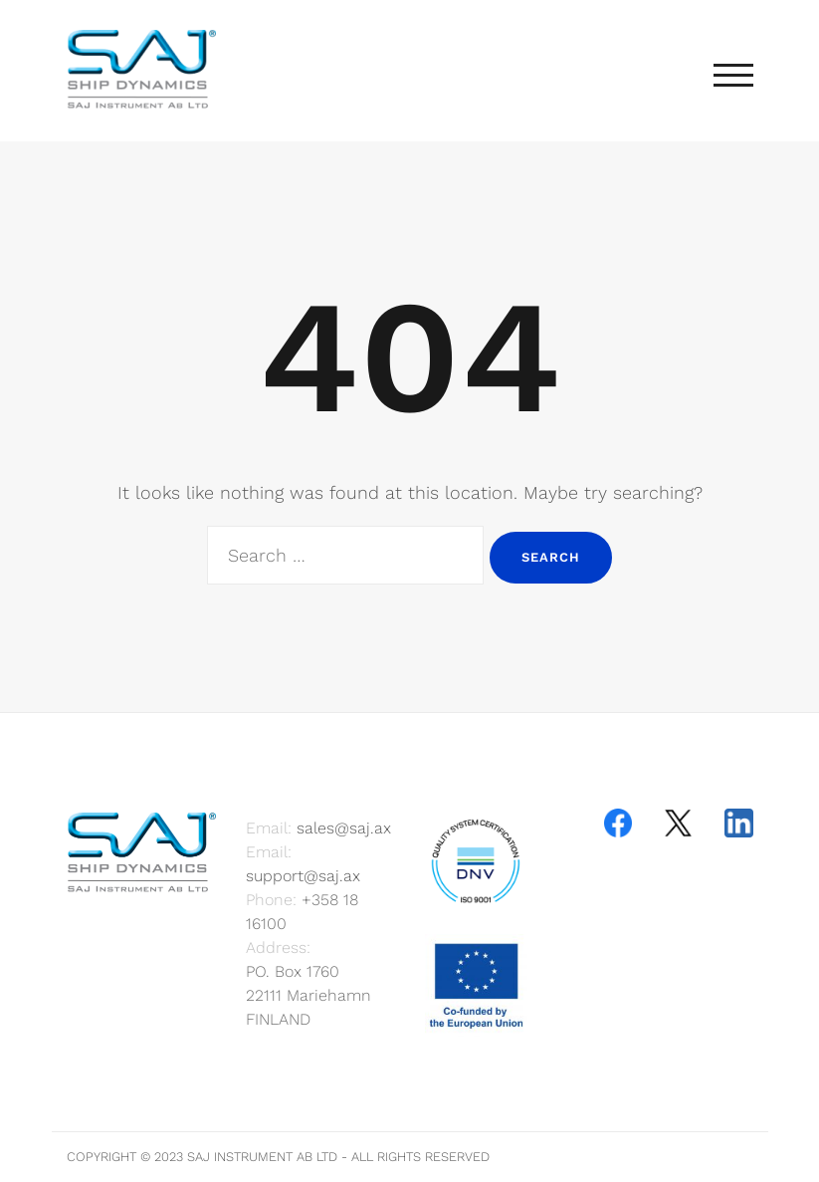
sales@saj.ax (344, 828)
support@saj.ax (303, 875)
